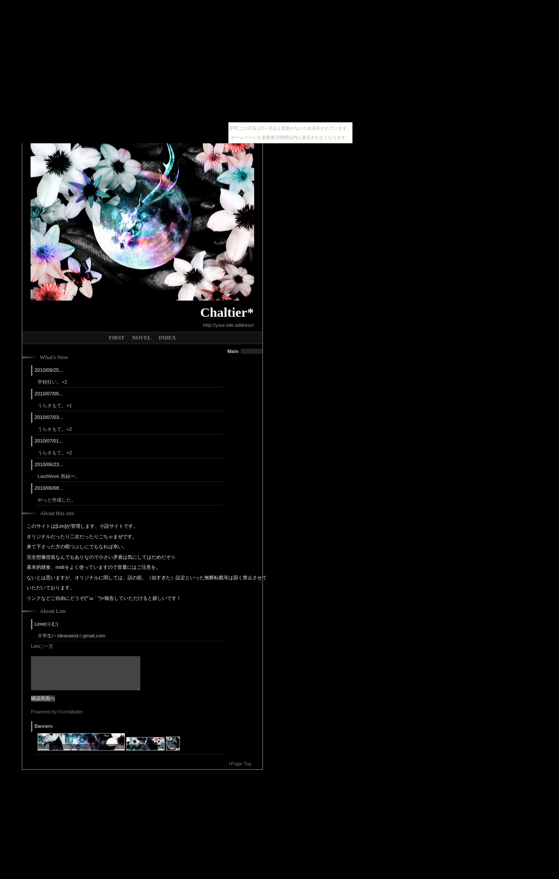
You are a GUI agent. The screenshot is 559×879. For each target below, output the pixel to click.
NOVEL (141, 338)
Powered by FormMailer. (57, 711)
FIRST (116, 338)
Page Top (241, 763)
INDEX (167, 338)
